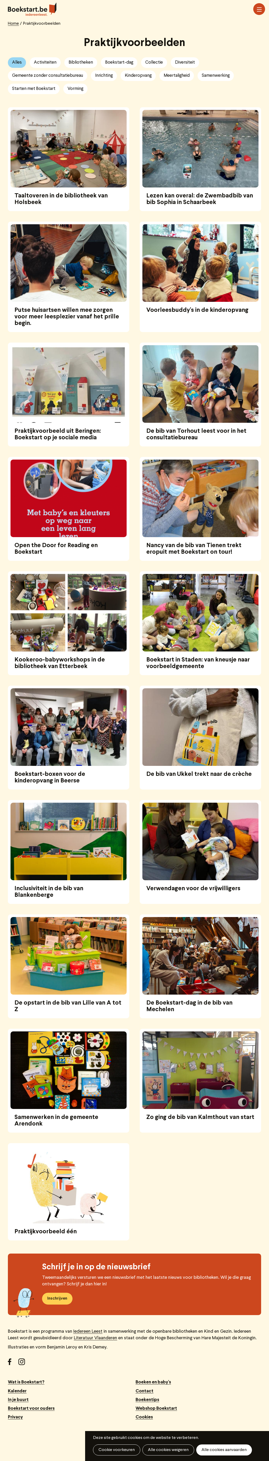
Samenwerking (216, 75)
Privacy (15, 1417)
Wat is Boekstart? (26, 1382)
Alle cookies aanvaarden (224, 1450)
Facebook (13, 1363)
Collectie (154, 62)
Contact (144, 1391)
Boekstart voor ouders (31, 1408)
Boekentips (147, 1400)
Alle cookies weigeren (168, 1450)
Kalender (17, 1391)
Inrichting (104, 75)
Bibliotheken (81, 62)
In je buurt (18, 1400)
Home (13, 24)
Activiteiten (45, 62)
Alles (17, 62)
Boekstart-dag (119, 62)
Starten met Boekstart (33, 88)
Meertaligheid (177, 75)
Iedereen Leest (87, 1331)
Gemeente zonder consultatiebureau (47, 75)
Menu (259, 9)
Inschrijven (57, 1298)
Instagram (23, 1363)
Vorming (75, 88)
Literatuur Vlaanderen (95, 1338)
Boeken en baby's (153, 1382)
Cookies (144, 1417)
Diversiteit (185, 62)
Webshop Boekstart (156, 1408)
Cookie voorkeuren (117, 1450)
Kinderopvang (138, 75)
